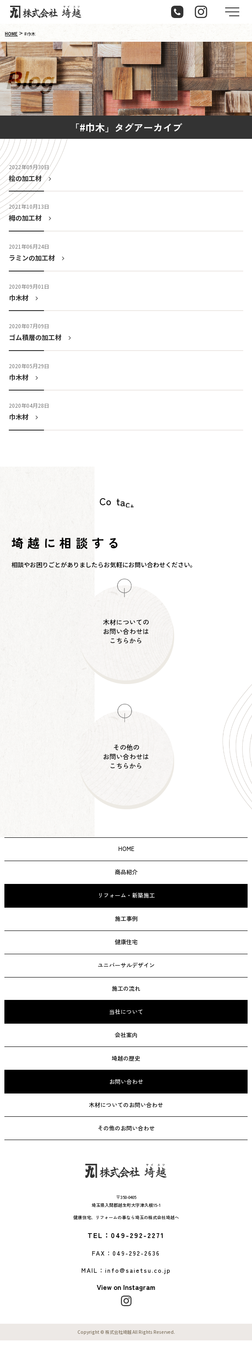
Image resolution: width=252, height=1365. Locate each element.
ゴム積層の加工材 (41, 337)
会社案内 (126, 1035)
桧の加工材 (32, 178)
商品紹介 (126, 872)
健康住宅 (126, 942)
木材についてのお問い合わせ (126, 1105)
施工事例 (126, 918)
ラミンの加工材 (38, 257)
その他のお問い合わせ (126, 1128)
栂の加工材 (32, 217)
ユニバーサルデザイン (126, 965)
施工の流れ (126, 988)
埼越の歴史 (126, 1058)
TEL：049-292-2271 (126, 1235)
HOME (11, 33)
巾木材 (25, 297)
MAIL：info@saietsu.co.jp (126, 1270)
